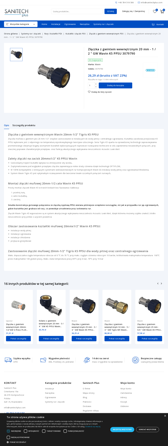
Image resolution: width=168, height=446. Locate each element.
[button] (56, 442)
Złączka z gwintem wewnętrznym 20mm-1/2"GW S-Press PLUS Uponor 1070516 (16, 327)
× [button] (165, 416)
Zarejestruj (140, 11)
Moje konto (125, 388)
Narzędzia (84, 24)
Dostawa (87, 406)
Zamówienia (126, 393)
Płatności (87, 402)
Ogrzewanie (70, 24)
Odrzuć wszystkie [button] (147, 429)
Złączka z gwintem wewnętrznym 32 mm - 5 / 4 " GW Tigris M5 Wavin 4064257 (116, 327)
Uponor (9, 321)
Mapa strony (89, 393)
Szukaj (110, 11)
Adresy (123, 397)
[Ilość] (91, 85)
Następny (161, 284)
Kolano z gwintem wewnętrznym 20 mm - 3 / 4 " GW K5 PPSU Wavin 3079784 (51, 323)
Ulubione (124, 406)
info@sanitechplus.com (152, 2)
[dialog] (84, 429)
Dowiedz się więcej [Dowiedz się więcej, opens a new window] (92, 426)
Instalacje (55, 24)
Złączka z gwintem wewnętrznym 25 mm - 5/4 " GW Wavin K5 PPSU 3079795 (148, 327)
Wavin (98, 64)
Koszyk (123, 402)
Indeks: (91, 69)
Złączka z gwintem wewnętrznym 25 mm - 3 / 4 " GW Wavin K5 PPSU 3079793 (84, 327)
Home (44, 24)
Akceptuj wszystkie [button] (122, 429)
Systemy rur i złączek (104, 24)
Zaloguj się (127, 11)
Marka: (91, 64)
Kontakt (10, 382)
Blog (85, 397)
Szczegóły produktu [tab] (23, 125)
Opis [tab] (6, 125)
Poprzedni (158, 284)
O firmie (86, 388)
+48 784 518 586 (126, 2)
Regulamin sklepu (91, 410)
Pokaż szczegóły (18, 338)
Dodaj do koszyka (115, 85)
